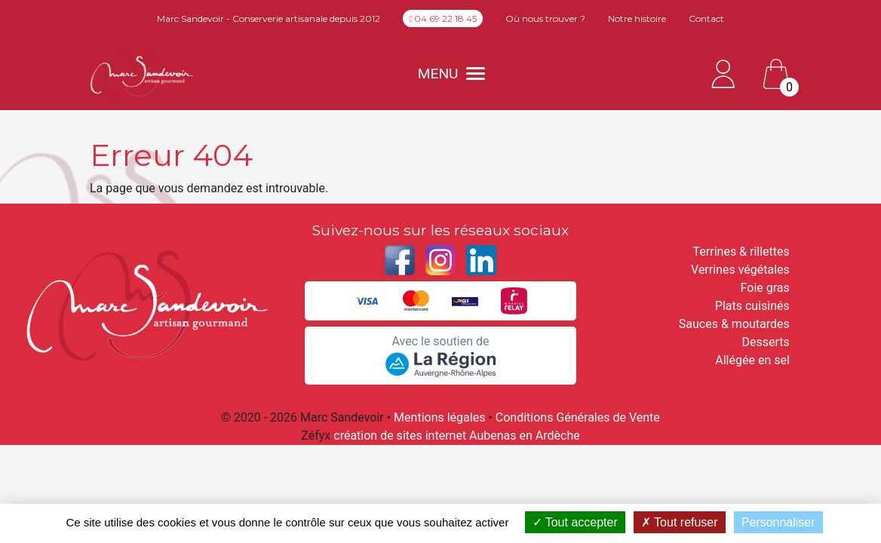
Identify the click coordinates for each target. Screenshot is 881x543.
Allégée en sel (752, 360)
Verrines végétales (740, 269)
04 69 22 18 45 (443, 18)
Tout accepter (575, 522)
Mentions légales (439, 417)
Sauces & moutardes (734, 324)
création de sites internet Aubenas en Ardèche (456, 435)
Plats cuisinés (752, 306)
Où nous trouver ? (545, 18)
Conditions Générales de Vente (578, 417)
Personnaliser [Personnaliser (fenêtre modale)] (778, 522)
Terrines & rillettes (741, 251)
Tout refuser (679, 522)
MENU (451, 73)
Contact (706, 18)
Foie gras (765, 288)
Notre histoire (637, 18)
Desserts (766, 342)
